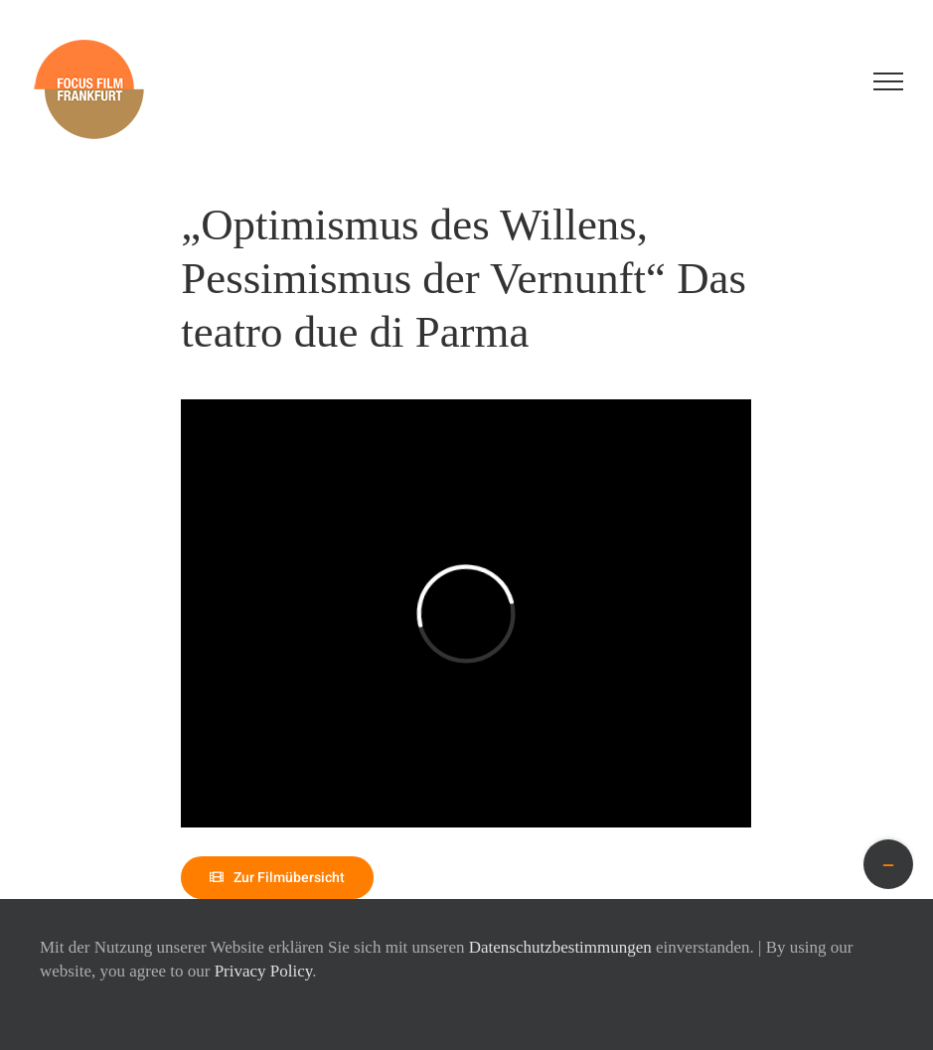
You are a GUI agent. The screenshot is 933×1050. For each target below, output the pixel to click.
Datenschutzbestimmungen (560, 947)
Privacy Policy (264, 971)
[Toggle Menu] (888, 81)
